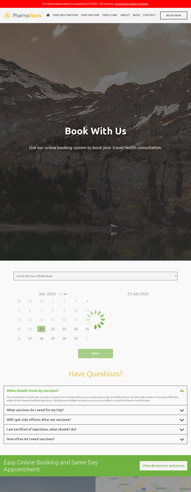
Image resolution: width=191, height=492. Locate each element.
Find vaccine (90, 15)
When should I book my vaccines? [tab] (95, 390)
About (125, 15)
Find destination (65, 15)
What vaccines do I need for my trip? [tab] (95, 410)
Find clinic (110, 15)
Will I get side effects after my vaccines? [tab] (95, 419)
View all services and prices (164, 465)
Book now (173, 15)
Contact (149, 15)
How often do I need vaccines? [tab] (95, 439)
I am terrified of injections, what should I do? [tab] (95, 429)
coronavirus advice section (131, 3)
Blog (136, 15)
